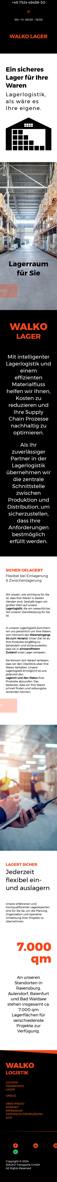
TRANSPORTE (15, 1086)
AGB (9, 1117)
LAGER (10, 1089)
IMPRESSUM (14, 1110)
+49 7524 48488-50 (28, 2)
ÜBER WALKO (15, 1103)
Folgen (24, 1145)
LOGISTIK (12, 1082)
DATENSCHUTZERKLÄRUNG (24, 1114)
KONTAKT (12, 1107)
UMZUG (11, 1095)
